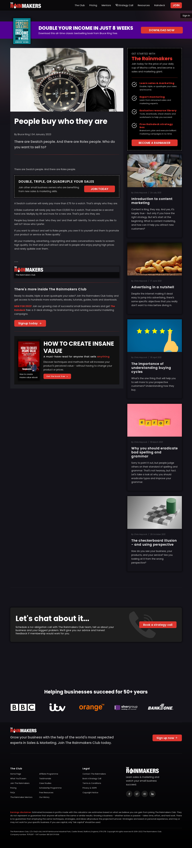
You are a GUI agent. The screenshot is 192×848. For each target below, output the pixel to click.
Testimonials (45, 778)
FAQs (12, 792)
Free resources (46, 792)
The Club (80, 5)
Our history (44, 797)
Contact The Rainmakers (94, 774)
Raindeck (159, 5)
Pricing (93, 5)
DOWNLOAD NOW (162, 30)
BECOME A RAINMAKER (155, 143)
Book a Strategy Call (92, 778)
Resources (144, 5)
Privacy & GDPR (90, 788)
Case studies (45, 783)
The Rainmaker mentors (21, 797)
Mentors (106, 5)
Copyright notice (90, 792)
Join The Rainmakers (19, 783)
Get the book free (57, 376)
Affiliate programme (48, 774)
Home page (15, 774)
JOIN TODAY (99, 189)
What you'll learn (18, 778)
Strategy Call (124, 5)
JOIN (176, 5)
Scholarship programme (50, 788)
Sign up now (167, 739)
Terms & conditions (92, 783)
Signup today (30, 323)
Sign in (186, 15)
